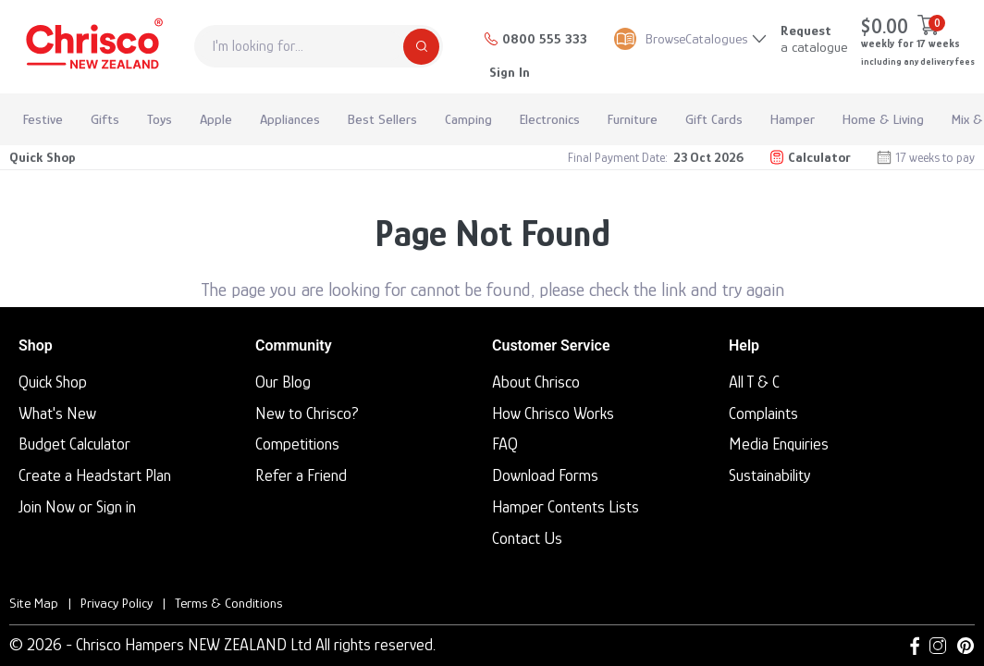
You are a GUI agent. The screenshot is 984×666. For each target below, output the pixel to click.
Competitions (297, 444)
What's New (57, 413)
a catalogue (814, 38)
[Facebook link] (914, 645)
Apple (216, 119)
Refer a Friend (301, 475)
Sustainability (769, 475)
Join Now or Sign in (77, 507)
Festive (43, 119)
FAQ (505, 444)
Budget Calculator (74, 444)
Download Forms (545, 475)
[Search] (421, 47)
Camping (468, 119)
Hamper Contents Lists (565, 507)
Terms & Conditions (228, 602)
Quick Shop (42, 157)
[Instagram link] (938, 645)
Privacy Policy (116, 602)
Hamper (792, 119)
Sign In (509, 72)
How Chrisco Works (553, 413)
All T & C (754, 382)
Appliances (290, 119)
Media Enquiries (779, 444)
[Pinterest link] (965, 645)
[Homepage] (92, 46)
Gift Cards (714, 119)
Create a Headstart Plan (94, 475)
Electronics (550, 119)
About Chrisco (536, 382)
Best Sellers (382, 119)
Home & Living (883, 119)
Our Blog (283, 382)
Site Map (33, 602)
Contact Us (527, 538)
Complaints (763, 413)
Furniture (633, 119)
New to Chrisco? (307, 413)
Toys (159, 119)
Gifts (105, 119)
